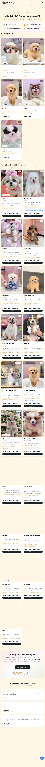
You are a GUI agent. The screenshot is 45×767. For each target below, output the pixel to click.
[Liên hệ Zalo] (42, 758)
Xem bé (4, 76)
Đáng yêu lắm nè (29, 400)
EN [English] (29, 2)
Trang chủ (18, 12)
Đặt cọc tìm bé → (12, 215)
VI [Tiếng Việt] (26, 2)
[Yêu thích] (20, 63)
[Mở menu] (42, 2)
